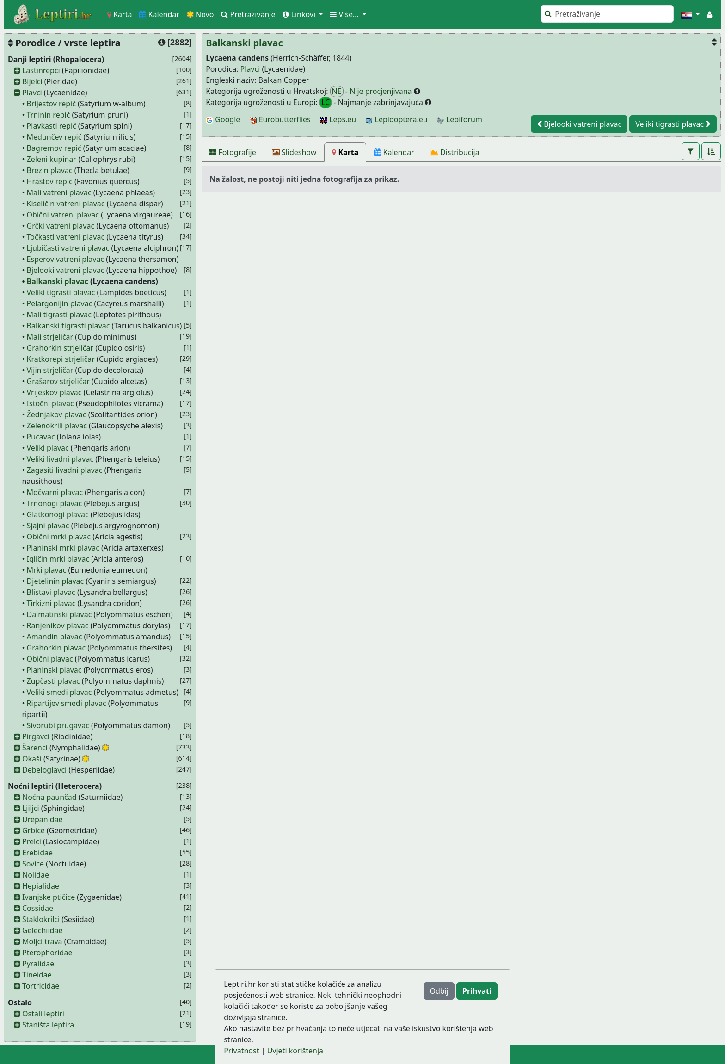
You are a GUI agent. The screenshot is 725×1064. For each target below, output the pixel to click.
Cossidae (37, 908)
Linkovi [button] (300, 14)
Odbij (439, 991)
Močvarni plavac (55, 492)
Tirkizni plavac (51, 603)
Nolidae (35, 875)
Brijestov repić (51, 104)
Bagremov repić (54, 148)
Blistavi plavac (51, 592)
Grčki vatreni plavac (61, 226)
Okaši (32, 759)
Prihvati (477, 991)
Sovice (33, 864)
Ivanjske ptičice (48, 897)
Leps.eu (338, 119)
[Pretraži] (607, 14)
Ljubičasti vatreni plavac (68, 248)
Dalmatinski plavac (59, 614)
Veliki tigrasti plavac (61, 292)
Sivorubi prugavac (58, 725)
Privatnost (241, 1050)
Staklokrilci (41, 919)
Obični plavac (50, 659)
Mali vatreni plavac (59, 192)
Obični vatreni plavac (63, 215)
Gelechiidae (42, 930)
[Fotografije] (233, 152)
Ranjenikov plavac (58, 625)
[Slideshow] (294, 152)
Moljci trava (42, 941)
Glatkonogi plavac (58, 514)
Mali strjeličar (50, 337)
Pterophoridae (47, 952)
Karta (119, 14)
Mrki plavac (47, 570)
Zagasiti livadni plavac (65, 470)
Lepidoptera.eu (396, 119)
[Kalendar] (394, 152)
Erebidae (37, 852)
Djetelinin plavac (55, 581)
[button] (690, 14)
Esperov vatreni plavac (65, 259)
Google (223, 119)
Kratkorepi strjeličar (61, 359)
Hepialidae (40, 886)
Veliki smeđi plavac (59, 692)
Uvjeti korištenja (295, 1050)
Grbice (33, 830)
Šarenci (35, 747)
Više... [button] (345, 14)
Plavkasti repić (51, 126)
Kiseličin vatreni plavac (66, 203)
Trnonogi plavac (54, 503)
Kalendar (159, 14)
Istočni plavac (50, 403)
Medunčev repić (54, 137)
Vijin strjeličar (50, 370)
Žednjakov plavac (56, 414)
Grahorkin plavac (56, 648)
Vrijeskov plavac (54, 392)
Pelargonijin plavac (59, 303)
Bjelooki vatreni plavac (65, 270)
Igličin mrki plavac (58, 559)
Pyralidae (38, 964)
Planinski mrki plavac (63, 548)
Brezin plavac (50, 170)
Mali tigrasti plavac (59, 314)
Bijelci (32, 81)
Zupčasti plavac (53, 681)
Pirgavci (35, 736)
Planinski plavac (54, 670)
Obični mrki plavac (59, 537)
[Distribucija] (454, 152)
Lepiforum (459, 119)
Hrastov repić (50, 181)
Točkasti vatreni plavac (65, 237)
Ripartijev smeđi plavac (66, 703)
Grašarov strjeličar (58, 381)
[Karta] (345, 152)
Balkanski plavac (57, 281)
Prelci (31, 841)
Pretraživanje (248, 14)
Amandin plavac (54, 636)
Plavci (32, 92)
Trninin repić (48, 115)
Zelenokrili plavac (57, 426)
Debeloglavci (44, 770)
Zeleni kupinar (51, 159)
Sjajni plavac (48, 525)
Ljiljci (30, 808)
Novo (200, 14)
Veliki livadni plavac (60, 459)
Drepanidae (42, 819)
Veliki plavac (48, 448)
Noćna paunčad (49, 797)
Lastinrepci (41, 70)
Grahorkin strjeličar (60, 348)
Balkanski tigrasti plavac (68, 326)
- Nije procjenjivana (372, 91)
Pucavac (41, 437)
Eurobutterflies (280, 119)
